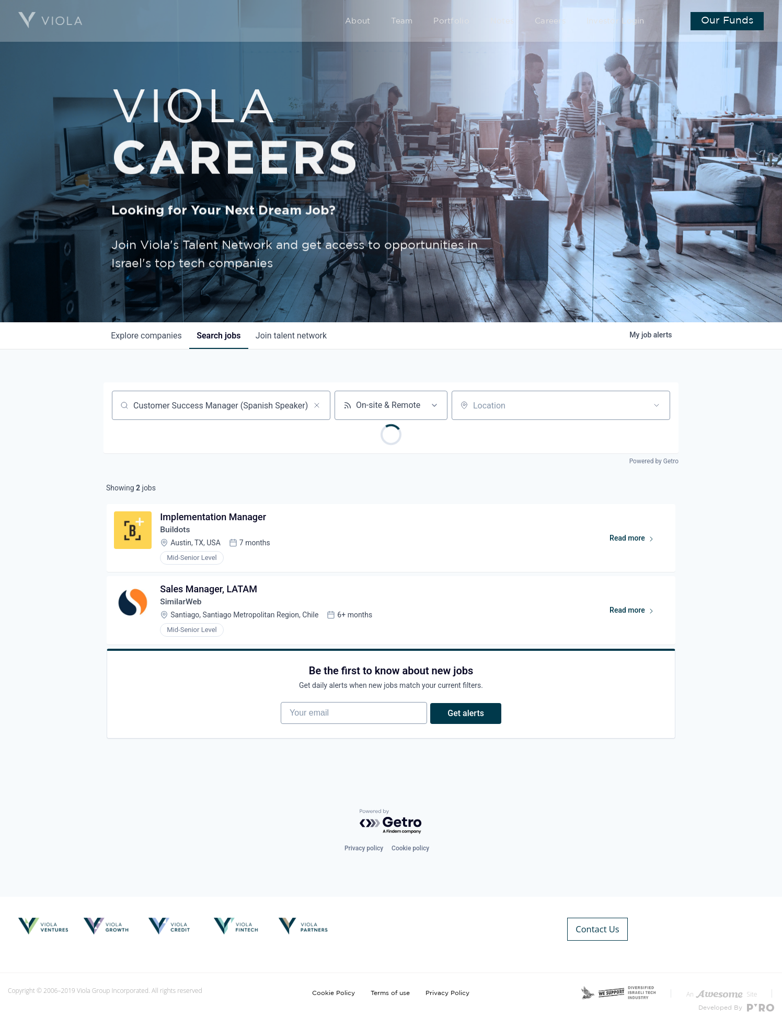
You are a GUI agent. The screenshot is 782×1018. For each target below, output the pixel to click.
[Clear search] (316, 405)
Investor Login (618, 21)
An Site (721, 986)
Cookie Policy (333, 985)
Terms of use (390, 985)
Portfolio (472, 21)
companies (147, 336)
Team (428, 21)
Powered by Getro (653, 461)
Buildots (176, 531)
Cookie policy (410, 858)
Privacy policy (363, 858)
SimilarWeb (182, 605)
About (387, 21)
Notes (516, 21)
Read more (635, 541)
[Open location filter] (656, 405)
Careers (560, 21)
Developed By (736, 1000)
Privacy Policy (447, 985)
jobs (221, 336)
